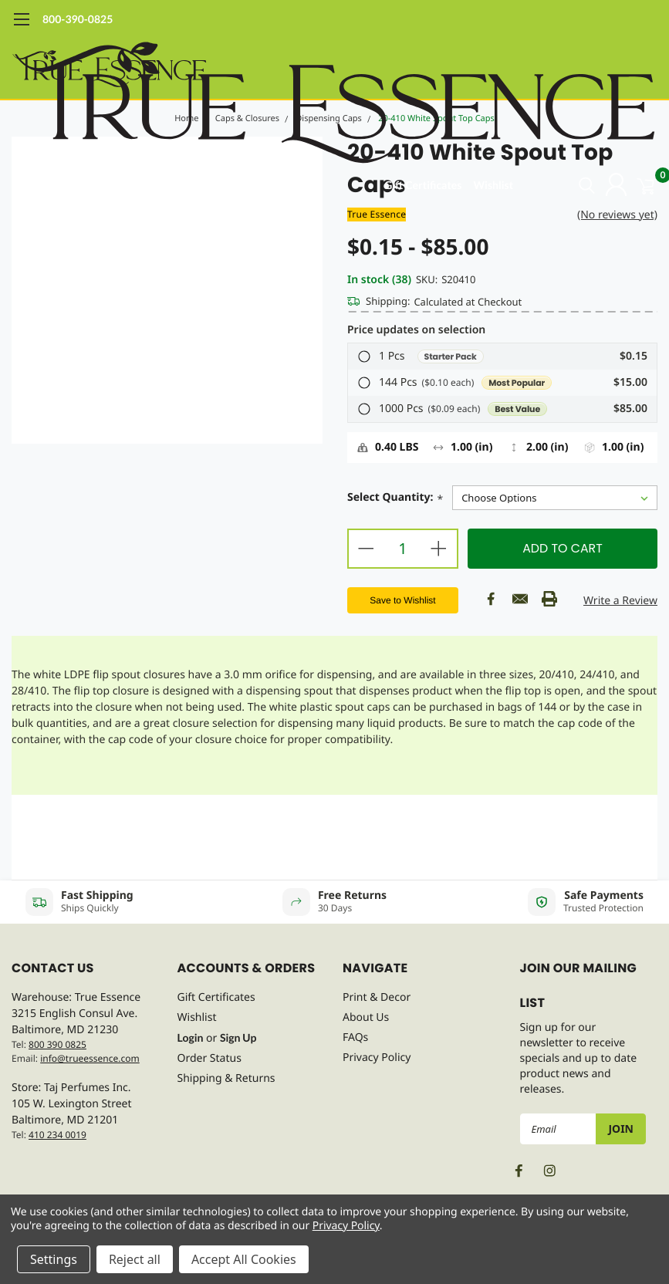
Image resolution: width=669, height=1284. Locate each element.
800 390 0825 (57, 1044)
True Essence (376, 214)
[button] (502, 356)
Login (190, 1037)
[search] (567, 185)
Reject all (134, 1259)
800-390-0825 (77, 18)
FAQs (355, 1037)
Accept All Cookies (243, 1259)
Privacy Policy (377, 1057)
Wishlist (493, 184)
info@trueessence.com (90, 1058)
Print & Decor (377, 997)
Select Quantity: (395, 499)
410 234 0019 (57, 1134)
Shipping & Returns (226, 1078)
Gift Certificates (422, 184)
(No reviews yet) (617, 215)
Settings (53, 1259)
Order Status (209, 1058)
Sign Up (238, 1037)
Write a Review (620, 600)
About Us (366, 1017)
